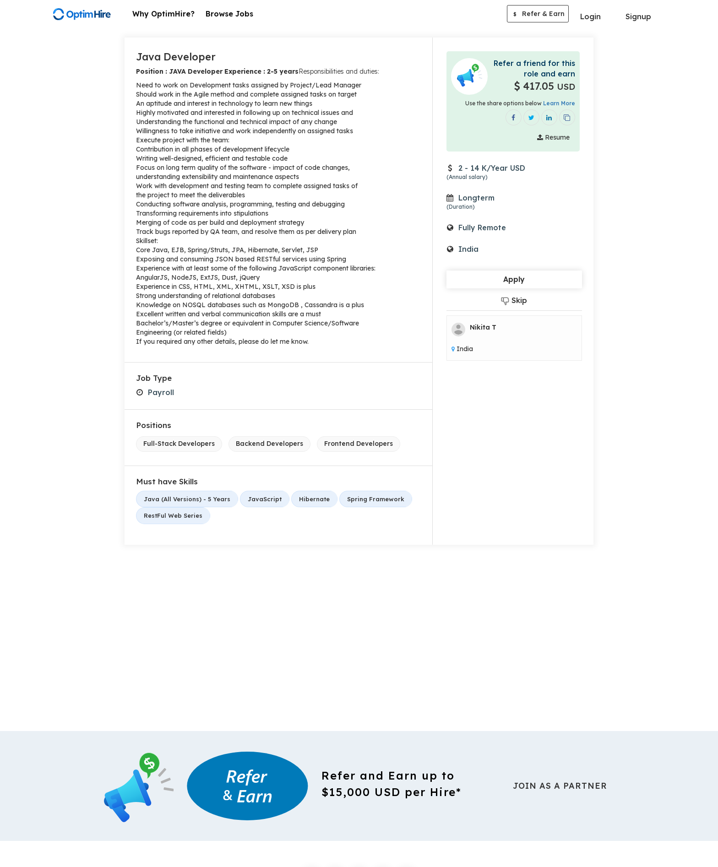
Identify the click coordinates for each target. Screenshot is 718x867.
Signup (638, 16)
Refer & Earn (538, 15)
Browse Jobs (229, 13)
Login (590, 16)
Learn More (559, 103)
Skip (514, 300)
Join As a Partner (560, 785)
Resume (553, 137)
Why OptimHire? (163, 13)
